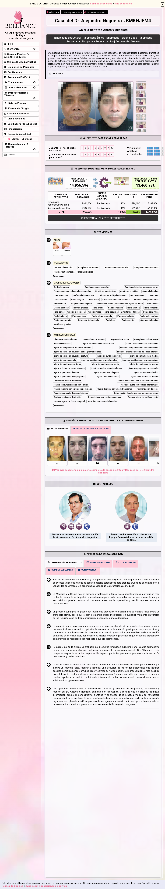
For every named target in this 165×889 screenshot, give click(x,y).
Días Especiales (123, 3)
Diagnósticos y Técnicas (16, 145)
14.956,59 (78, 185)
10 (112, 147)
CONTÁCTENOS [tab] (87, 570)
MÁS (60, 73)
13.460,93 (144, 185)
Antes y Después (71, 12)
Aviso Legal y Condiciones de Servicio (46, 886)
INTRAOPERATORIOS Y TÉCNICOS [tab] (91, 428)
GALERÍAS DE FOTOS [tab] (98, 562)
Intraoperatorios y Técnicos (16, 94)
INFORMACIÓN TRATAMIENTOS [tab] (64, 562)
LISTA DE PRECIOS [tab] (125, 562)
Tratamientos (13, 82)
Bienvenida (12, 49)
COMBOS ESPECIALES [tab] (60, 570)
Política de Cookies (12, 886)
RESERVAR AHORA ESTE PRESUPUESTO (103, 218)
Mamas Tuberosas (19, 139)
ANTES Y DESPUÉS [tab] (57, 428)
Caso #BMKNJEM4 (94, 12)
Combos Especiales (101, 3)
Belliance (52, 12)
